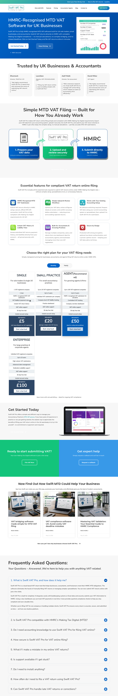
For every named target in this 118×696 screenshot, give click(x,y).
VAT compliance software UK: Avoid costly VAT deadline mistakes (58, 464)
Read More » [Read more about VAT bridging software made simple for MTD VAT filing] (15, 471)
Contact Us (84, 8)
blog (76, 8)
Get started (20, 329)
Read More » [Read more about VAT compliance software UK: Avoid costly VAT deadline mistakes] (50, 471)
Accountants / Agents (67, 8)
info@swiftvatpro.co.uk (43, 668)
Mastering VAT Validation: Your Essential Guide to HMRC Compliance (93, 464)
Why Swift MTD (39, 8)
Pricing (56, 8)
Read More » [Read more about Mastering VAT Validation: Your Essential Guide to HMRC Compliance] (84, 471)
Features (48, 8)
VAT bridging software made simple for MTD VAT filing (24, 464)
